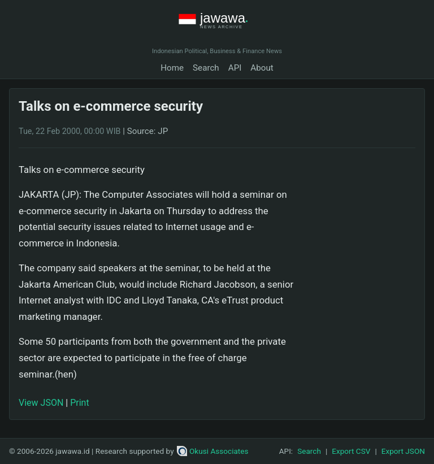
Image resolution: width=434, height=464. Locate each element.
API (235, 68)
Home (172, 68)
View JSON (41, 402)
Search (206, 68)
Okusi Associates (213, 451)
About (261, 68)
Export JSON (403, 451)
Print (79, 402)
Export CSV (351, 451)
